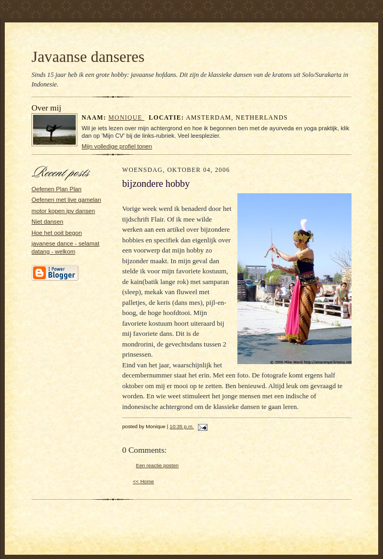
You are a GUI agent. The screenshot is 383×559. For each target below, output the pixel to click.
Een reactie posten (157, 465)
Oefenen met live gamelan (66, 199)
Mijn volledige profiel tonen (117, 146)
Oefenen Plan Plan (56, 189)
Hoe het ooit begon (56, 233)
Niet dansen (47, 221)
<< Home (143, 481)
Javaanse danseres (88, 56)
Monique (126, 117)
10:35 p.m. (182, 426)
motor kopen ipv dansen (63, 211)
